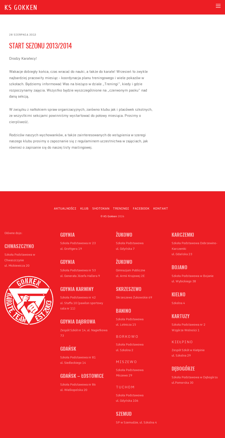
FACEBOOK (141, 208)
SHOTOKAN (100, 208)
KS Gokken (110, 216)
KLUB (84, 208)
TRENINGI (121, 208)
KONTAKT (160, 208)
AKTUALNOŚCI (65, 208)
